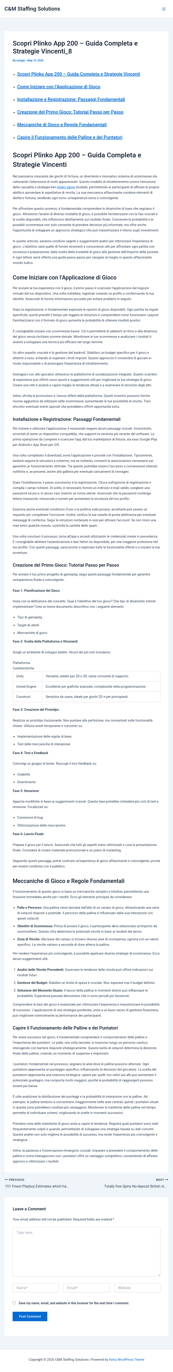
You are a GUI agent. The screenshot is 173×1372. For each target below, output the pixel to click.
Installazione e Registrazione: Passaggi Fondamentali (71, 99)
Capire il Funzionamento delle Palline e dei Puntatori (69, 137)
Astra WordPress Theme (126, 1360)
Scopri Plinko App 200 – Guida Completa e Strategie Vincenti (78, 74)
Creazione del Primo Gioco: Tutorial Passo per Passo (70, 112)
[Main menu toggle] (163, 9)
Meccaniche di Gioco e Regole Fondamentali (62, 124)
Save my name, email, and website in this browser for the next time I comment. (74, 1303)
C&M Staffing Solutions (32, 9)
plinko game (66, 187)
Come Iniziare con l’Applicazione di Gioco (58, 86)
